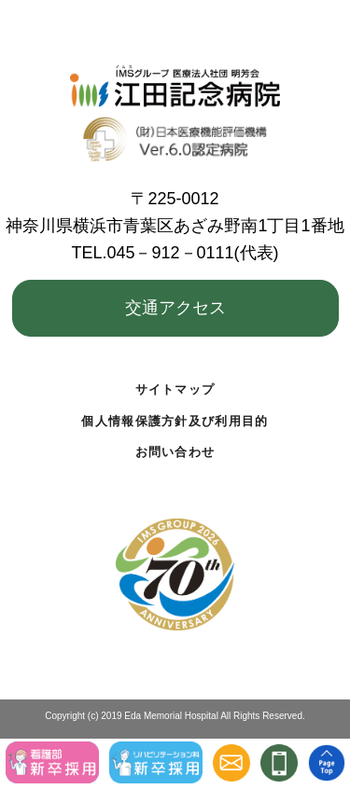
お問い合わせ (175, 452)
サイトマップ (175, 389)
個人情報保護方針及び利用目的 (174, 421)
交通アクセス (175, 307)
